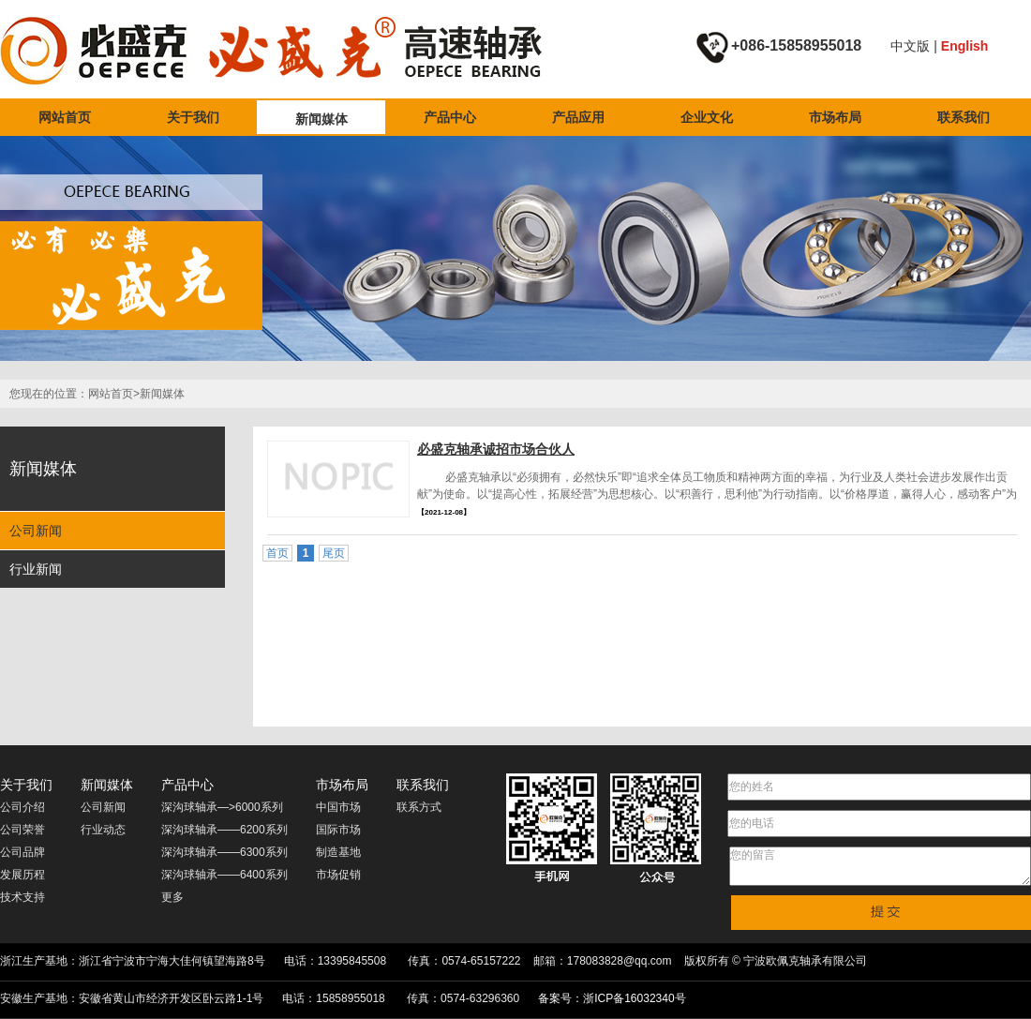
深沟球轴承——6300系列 (224, 852)
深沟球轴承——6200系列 (224, 829)
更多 (172, 897)
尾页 (333, 553)
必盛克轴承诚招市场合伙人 (496, 449)
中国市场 (338, 807)
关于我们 (193, 117)
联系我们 (963, 117)
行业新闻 (35, 569)
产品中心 (450, 117)
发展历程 (22, 874)
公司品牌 (22, 852)
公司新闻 (35, 530)
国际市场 (338, 829)
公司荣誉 (22, 829)
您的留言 (880, 866)
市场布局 (835, 117)
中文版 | (915, 45)
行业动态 (103, 829)
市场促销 (338, 874)
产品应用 (578, 117)
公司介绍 (22, 807)
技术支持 (22, 897)
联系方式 (418, 807)
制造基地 (338, 852)
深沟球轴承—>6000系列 (222, 807)
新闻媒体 (321, 119)
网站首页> (114, 393)
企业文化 (706, 117)
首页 (277, 553)
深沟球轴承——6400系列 (224, 874)
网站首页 (64, 117)
